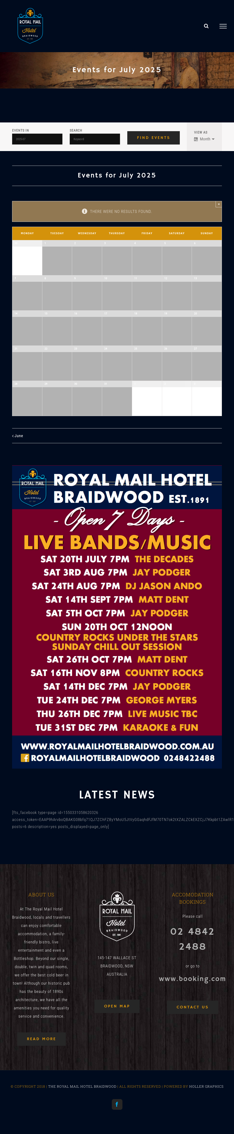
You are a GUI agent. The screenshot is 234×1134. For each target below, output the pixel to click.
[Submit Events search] (153, 138)
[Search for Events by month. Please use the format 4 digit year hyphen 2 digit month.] (37, 139)
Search (76, 130)
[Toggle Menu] (223, 26)
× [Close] (219, 204)
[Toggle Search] (206, 26)
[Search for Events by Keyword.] (95, 139)
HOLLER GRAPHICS (206, 1086)
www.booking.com (192, 979)
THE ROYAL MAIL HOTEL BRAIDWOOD (82, 1086)
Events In (20, 130)
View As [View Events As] (200, 132)
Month (202, 139)
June (19, 435)
